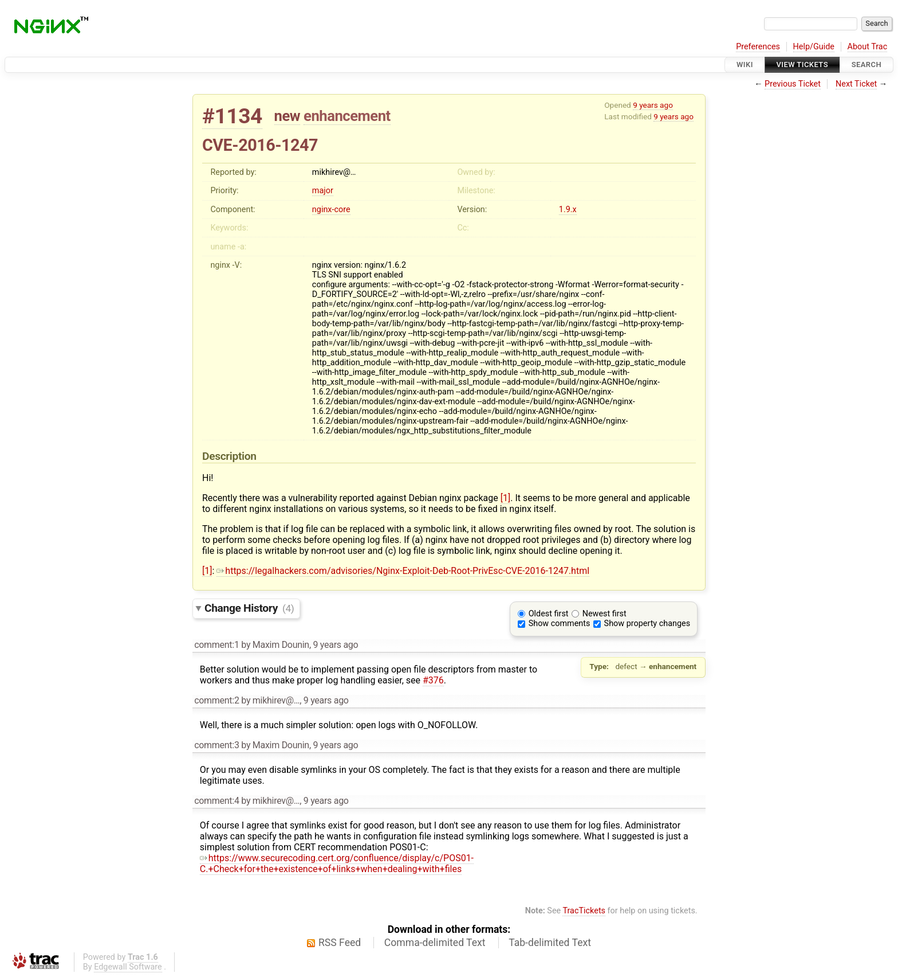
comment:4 (216, 800)
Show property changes (647, 623)
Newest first (604, 614)
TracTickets (583, 911)
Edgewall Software (128, 967)
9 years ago (653, 105)
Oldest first (549, 614)
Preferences (758, 47)
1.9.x (568, 209)
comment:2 (216, 700)
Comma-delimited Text (435, 942)
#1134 (232, 116)
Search (866, 64)
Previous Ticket (793, 84)
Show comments (559, 623)
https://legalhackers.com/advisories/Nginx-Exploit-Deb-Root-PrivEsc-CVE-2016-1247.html (402, 570)
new (287, 115)
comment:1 (216, 644)
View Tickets (802, 64)
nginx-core (331, 209)
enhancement (347, 115)
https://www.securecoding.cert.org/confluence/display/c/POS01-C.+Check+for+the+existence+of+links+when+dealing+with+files (337, 863)
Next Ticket (856, 84)
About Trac (868, 47)
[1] (505, 498)
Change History (249, 608)
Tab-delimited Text (550, 942)
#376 (433, 680)
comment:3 (216, 745)
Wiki (744, 64)
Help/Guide (813, 47)
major (322, 191)
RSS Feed (339, 942)
